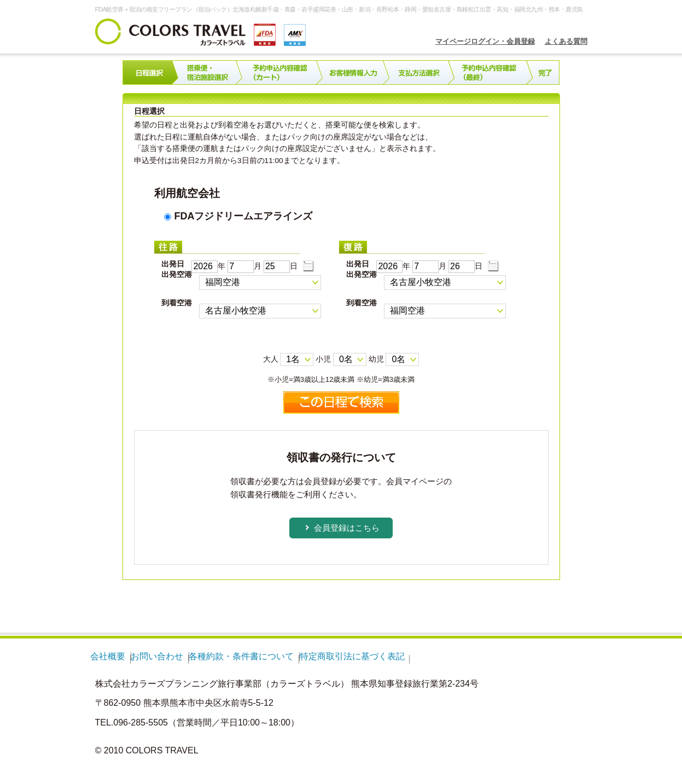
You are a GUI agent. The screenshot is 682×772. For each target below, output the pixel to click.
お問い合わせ (157, 656)
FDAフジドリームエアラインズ (238, 216)
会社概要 (107, 656)
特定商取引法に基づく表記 (352, 656)
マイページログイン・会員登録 (485, 41)
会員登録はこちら (347, 527)
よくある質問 (566, 41)
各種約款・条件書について (241, 656)
